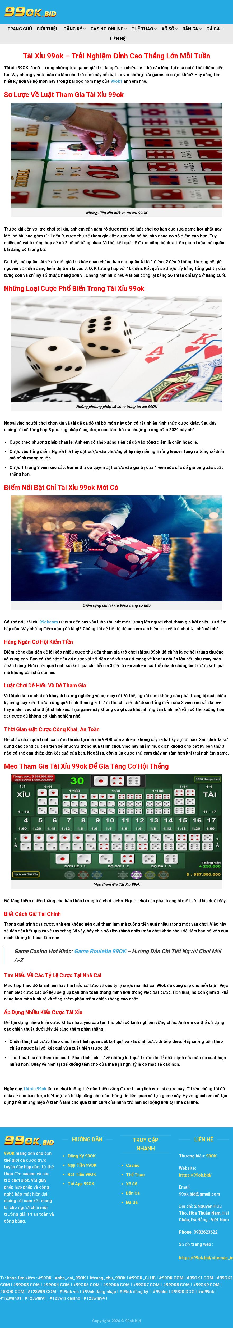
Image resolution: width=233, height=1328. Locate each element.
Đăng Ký (74, 29)
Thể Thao (144, 29)
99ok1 (116, 81)
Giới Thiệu (48, 28)
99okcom (48, 621)
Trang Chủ (19, 28)
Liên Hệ (117, 38)
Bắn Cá (192, 29)
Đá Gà (215, 29)
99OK (211, 1156)
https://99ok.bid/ (195, 1175)
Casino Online (109, 29)
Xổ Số (170, 29)
